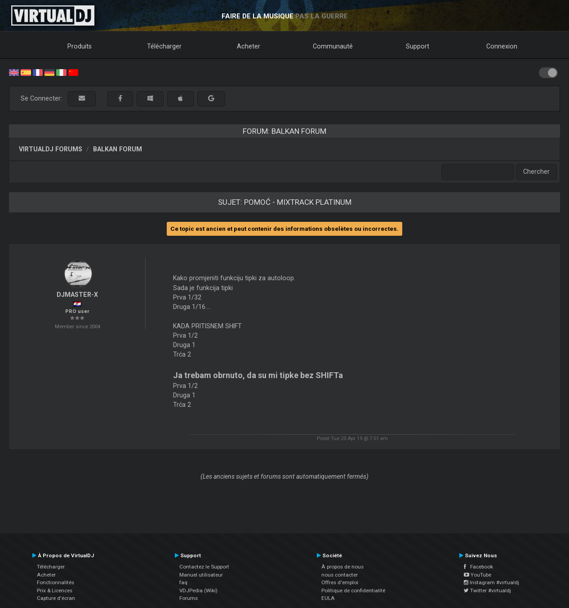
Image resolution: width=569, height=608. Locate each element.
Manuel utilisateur (201, 575)
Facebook (478, 567)
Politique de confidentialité (353, 590)
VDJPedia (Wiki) (198, 590)
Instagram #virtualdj (491, 582)
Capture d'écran (56, 598)
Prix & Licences (54, 590)
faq (183, 582)
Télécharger (164, 46)
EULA (328, 598)
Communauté (333, 46)
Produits (79, 46)
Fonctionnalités (55, 582)
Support (417, 46)
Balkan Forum (117, 149)
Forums (188, 598)
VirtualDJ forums (50, 149)
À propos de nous (342, 567)
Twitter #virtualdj (487, 590)
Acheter (248, 46)
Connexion (501, 46)
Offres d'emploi (339, 582)
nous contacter (339, 575)
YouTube (477, 575)
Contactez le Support (204, 567)
